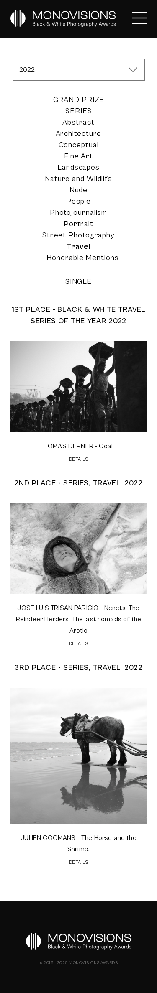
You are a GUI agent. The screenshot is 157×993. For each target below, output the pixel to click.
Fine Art (78, 156)
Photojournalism (79, 212)
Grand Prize (78, 99)
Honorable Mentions (82, 257)
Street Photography (78, 235)
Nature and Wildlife (78, 178)
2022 (27, 70)
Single (78, 281)
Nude (78, 190)
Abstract (78, 122)
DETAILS (78, 459)
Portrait (78, 224)
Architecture (79, 133)
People (78, 201)
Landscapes (78, 167)
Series (78, 111)
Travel (78, 246)
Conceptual (79, 144)
